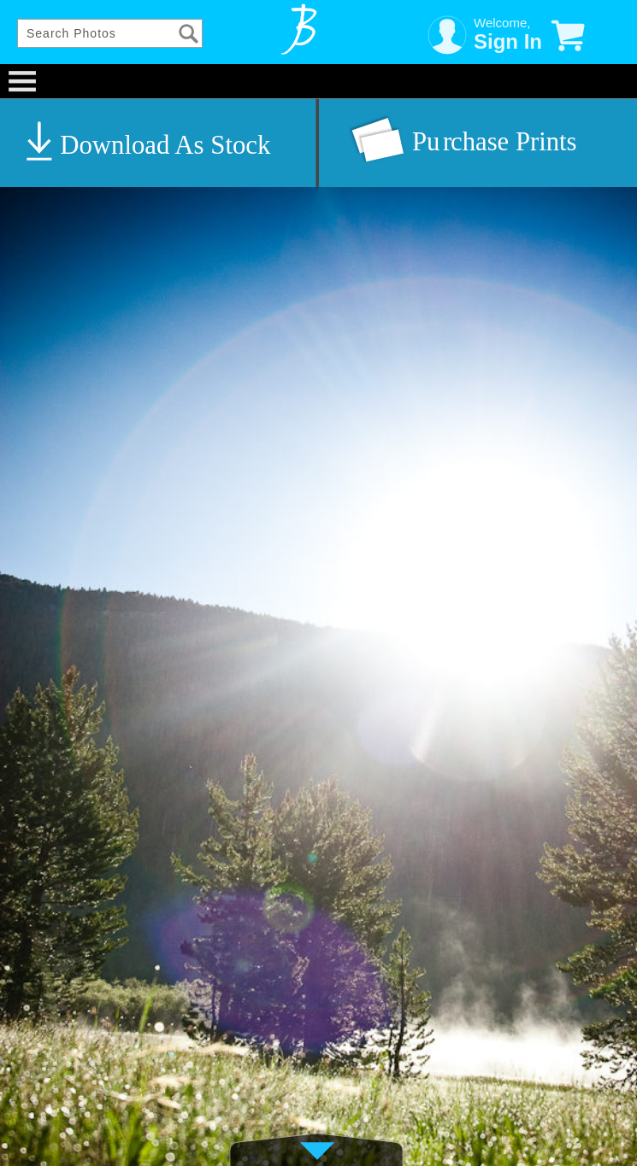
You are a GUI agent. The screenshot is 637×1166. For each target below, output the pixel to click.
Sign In (508, 41)
